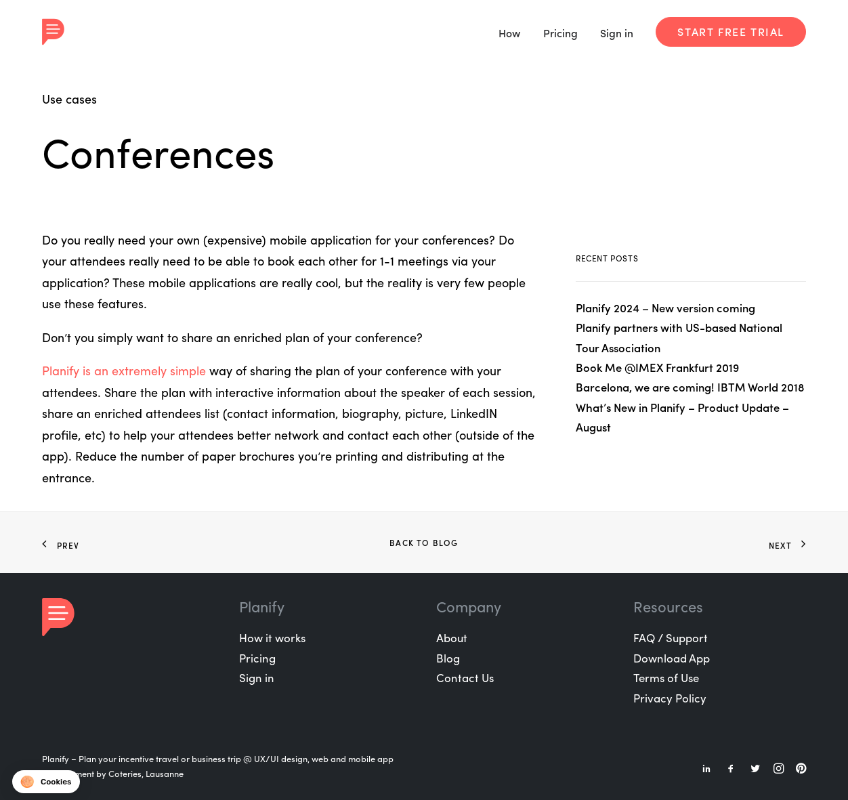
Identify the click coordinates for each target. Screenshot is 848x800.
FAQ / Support (670, 637)
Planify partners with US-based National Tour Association (679, 337)
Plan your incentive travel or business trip (160, 758)
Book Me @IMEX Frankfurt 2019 (657, 367)
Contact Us (465, 677)
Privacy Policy (669, 698)
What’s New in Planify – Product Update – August (682, 417)
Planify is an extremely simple (124, 370)
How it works (272, 637)
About (451, 637)
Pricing (560, 33)
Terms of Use (666, 677)
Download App (671, 658)
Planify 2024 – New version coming (665, 307)
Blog (448, 658)
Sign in (616, 33)
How (510, 33)
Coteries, (126, 773)
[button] (46, 781)
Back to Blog (423, 542)
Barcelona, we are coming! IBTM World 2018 (690, 387)
